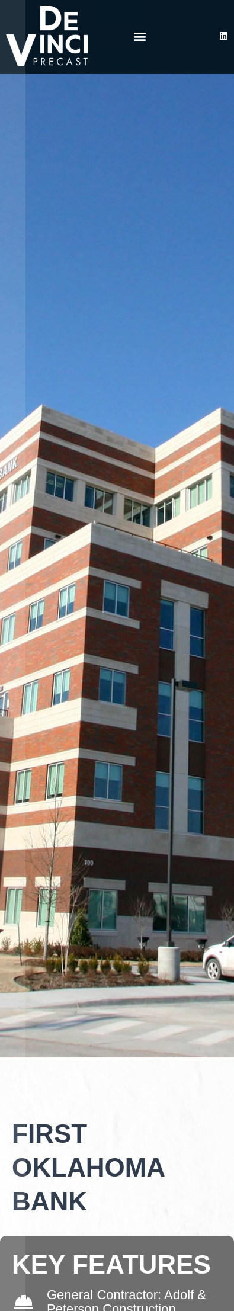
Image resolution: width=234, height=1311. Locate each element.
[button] (140, 36)
